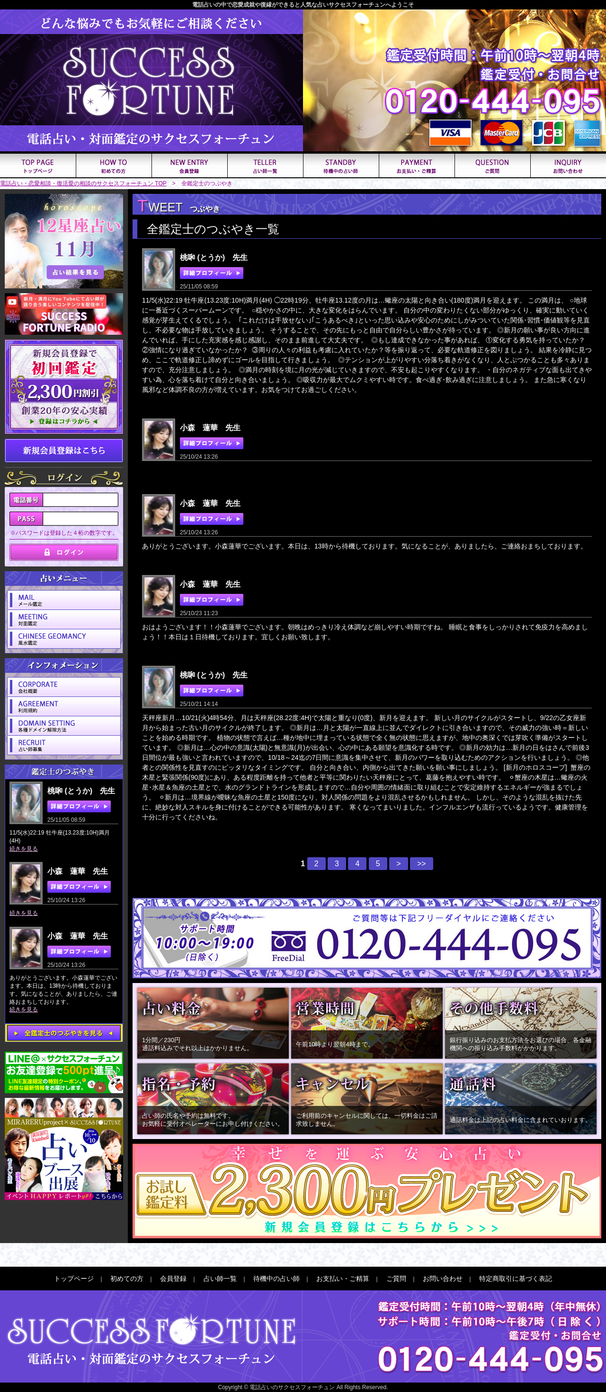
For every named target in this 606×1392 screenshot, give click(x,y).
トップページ (74, 1278)
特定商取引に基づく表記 (515, 1278)
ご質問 (396, 1278)
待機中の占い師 (276, 1278)
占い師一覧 (220, 1278)
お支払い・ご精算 (342, 1278)
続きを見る (23, 848)
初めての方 (126, 1278)
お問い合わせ (443, 1278)
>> (421, 864)
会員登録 (173, 1278)
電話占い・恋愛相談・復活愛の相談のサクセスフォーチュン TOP (83, 183)
